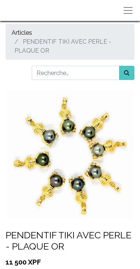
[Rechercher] (126, 73)
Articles (22, 32)
